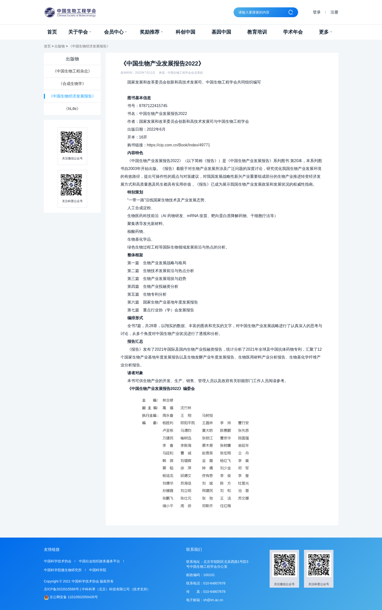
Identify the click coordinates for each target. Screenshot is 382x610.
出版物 (59, 46)
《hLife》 (72, 109)
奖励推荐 (151, 32)
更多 (325, 32)
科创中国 (185, 32)
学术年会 (293, 32)
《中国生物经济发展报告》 (89, 46)
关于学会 (79, 32)
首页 (52, 32)
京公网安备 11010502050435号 (71, 597)
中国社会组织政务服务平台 (99, 561)
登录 (317, 12)
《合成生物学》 (72, 84)
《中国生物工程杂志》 (72, 71)
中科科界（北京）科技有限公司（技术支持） (116, 589)
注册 (334, 12)
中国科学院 (97, 570)
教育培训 (257, 32)
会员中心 (115, 32)
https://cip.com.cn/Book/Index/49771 (178, 145)
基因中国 (221, 32)
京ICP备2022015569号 (61, 589)
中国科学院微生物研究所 (63, 570)
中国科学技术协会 (57, 561)
